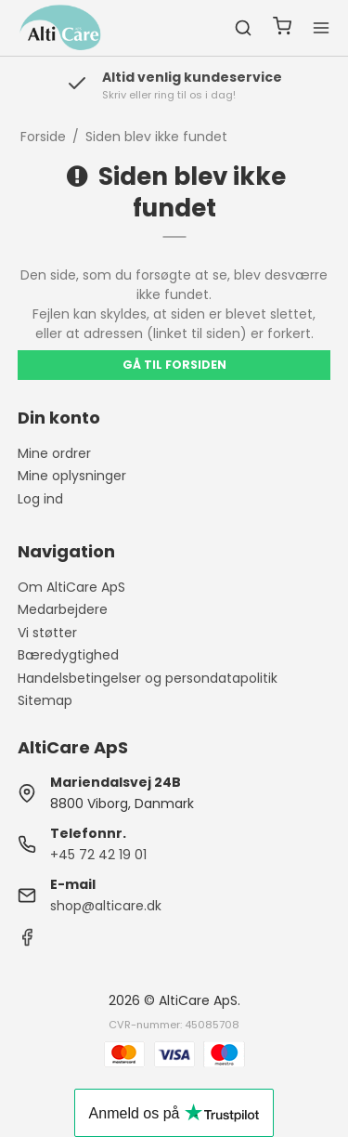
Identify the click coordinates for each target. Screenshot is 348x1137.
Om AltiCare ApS (71, 587)
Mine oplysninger (72, 475)
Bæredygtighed (68, 655)
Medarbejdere (63, 609)
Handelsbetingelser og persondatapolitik (147, 678)
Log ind (40, 499)
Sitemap (45, 700)
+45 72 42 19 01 (98, 854)
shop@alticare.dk (105, 905)
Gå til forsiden (174, 364)
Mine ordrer (54, 453)
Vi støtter (47, 632)
